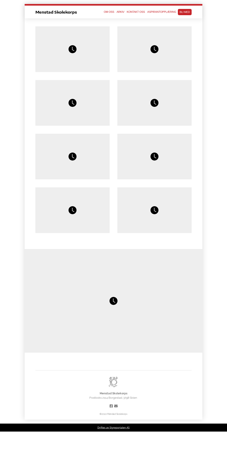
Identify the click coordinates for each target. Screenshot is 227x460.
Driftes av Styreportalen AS (113, 427)
